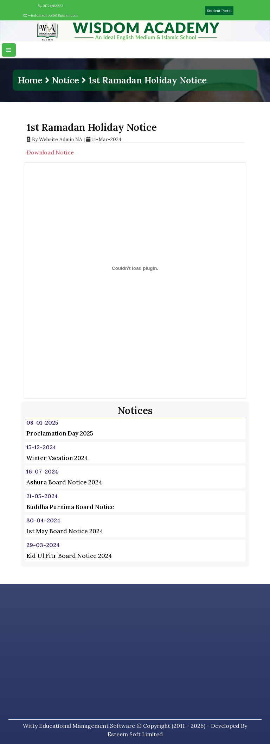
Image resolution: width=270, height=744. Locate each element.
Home (30, 80)
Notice (65, 80)
